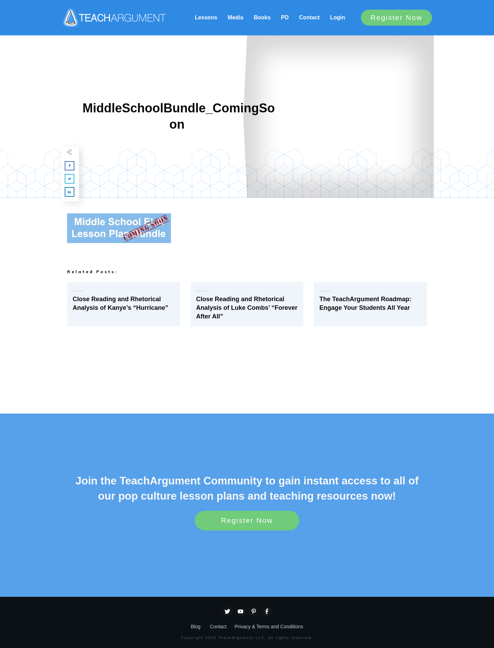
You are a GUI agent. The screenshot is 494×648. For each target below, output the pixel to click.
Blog (195, 626)
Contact (218, 626)
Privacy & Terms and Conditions (269, 626)
